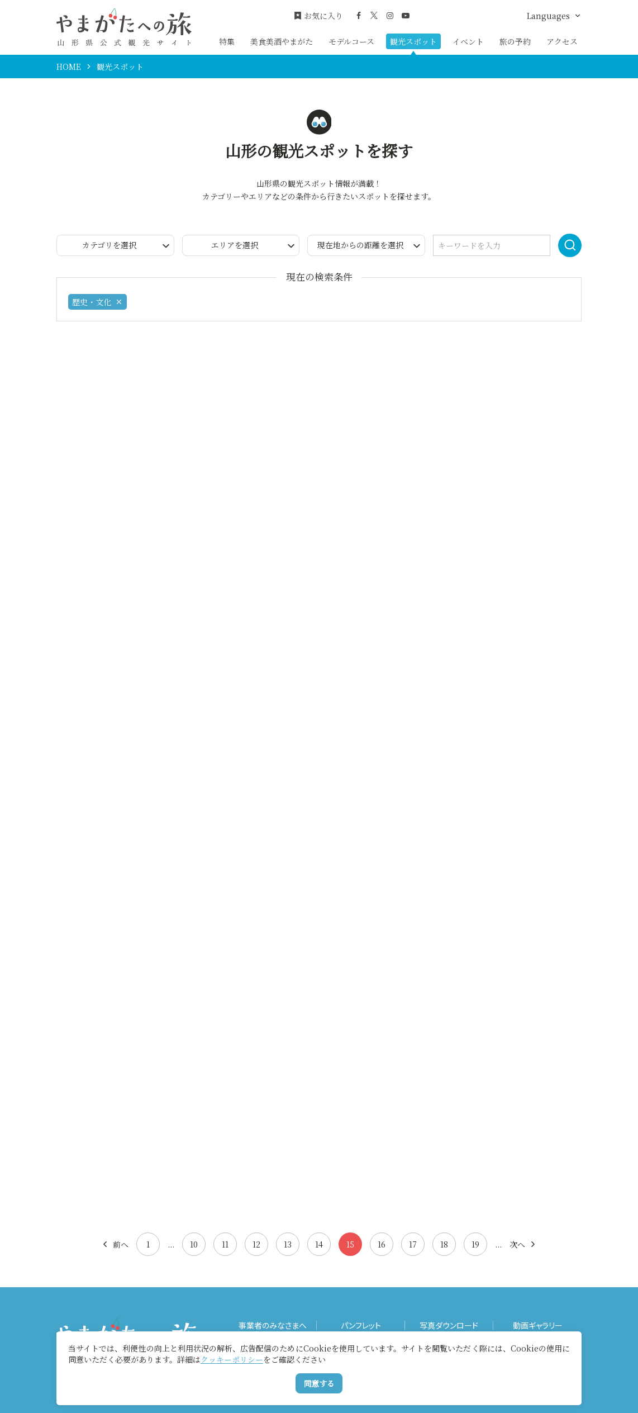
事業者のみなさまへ (273, 1325)
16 (381, 1244)
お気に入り (318, 16)
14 (319, 1244)
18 (444, 1244)
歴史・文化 (97, 301)
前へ (114, 1244)
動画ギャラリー (538, 1325)
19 (475, 1244)
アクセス (562, 41)
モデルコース (351, 41)
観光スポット (413, 41)
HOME (68, 66)
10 (194, 1244)
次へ (523, 1244)
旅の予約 (515, 41)
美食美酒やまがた (281, 41)
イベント (468, 41)
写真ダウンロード (449, 1325)
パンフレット (361, 1325)
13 (288, 1244)
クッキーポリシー (232, 1359)
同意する (319, 1383)
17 (413, 1244)
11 (225, 1244)
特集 (227, 41)
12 (256, 1244)
